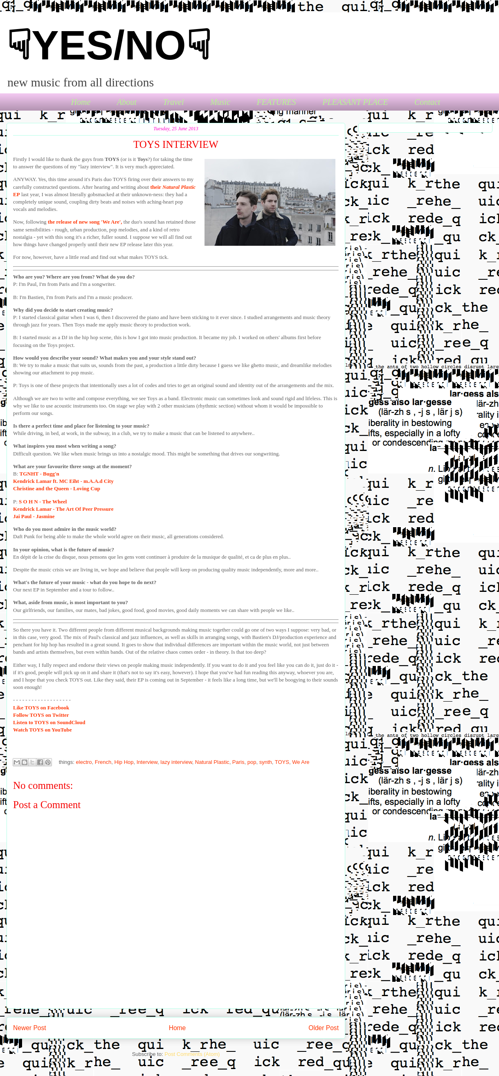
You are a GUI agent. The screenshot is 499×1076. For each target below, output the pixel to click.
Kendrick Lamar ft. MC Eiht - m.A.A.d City (63, 481)
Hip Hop (124, 762)
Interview (147, 762)
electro (84, 762)
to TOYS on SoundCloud (49, 722)
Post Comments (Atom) (192, 1054)
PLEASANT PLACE (355, 101)
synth (265, 762)
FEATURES (276, 101)
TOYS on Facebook (41, 707)
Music (220, 101)
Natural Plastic (212, 762)
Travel (173, 101)
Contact (427, 101)
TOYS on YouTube (42, 730)
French (103, 762)
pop (251, 762)
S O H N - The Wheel (43, 501)
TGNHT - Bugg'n (39, 474)
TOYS (282, 762)
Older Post (323, 1027)
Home (81, 101)
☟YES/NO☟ (109, 45)
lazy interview (176, 762)
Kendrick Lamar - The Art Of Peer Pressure (63, 509)
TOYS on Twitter (41, 715)
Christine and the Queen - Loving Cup (56, 488)
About (127, 101)
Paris (238, 762)
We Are (300, 762)
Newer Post (29, 1027)
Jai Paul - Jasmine (33, 516)
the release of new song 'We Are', (85, 222)
